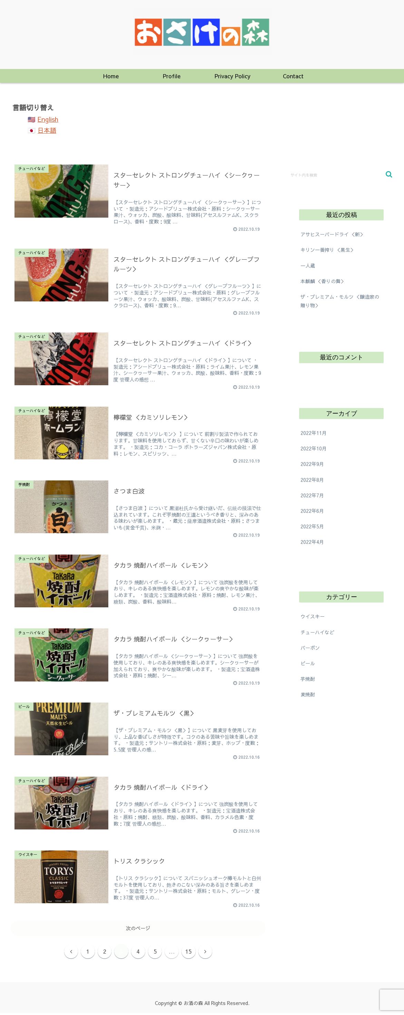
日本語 (47, 130)
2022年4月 (312, 541)
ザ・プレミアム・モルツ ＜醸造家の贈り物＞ (339, 301)
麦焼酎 (307, 694)
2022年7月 (312, 495)
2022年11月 (313, 432)
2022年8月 (312, 479)
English (48, 119)
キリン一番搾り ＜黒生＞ (327, 249)
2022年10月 (313, 448)
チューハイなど (317, 632)
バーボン (310, 647)
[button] (389, 174)
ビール (307, 663)
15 (193, 952)
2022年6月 (312, 510)
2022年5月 (312, 526)
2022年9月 (312, 463)
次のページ (138, 928)
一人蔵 (307, 265)
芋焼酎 (307, 678)
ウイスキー (312, 616)
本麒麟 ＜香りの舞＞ (322, 281)
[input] (341, 174)
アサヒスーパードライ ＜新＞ (332, 234)
